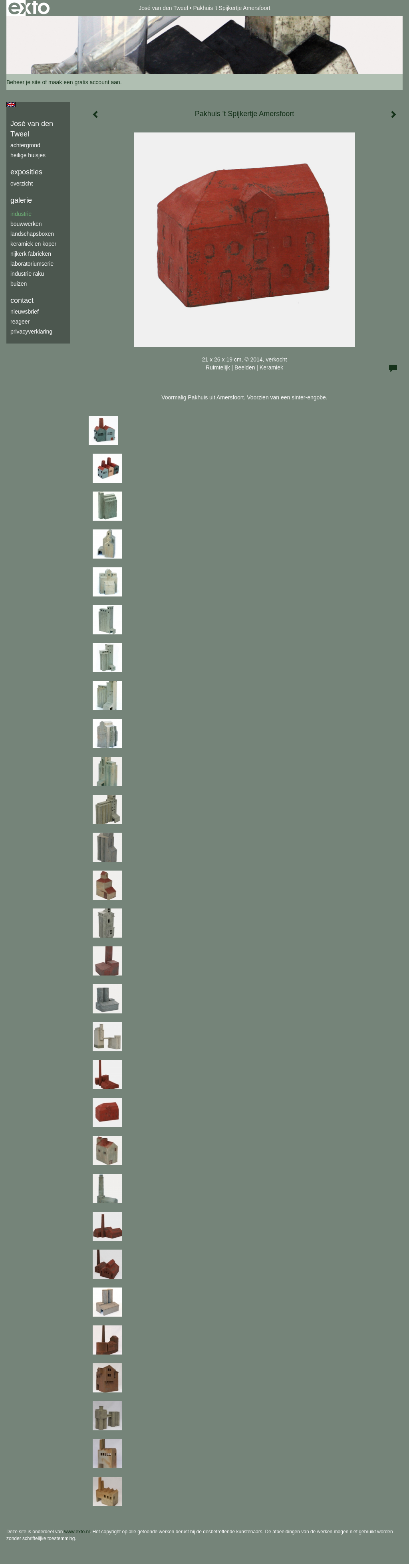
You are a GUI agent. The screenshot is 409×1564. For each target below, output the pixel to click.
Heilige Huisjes (28, 155)
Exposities (26, 172)
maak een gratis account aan (84, 82)
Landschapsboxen (32, 234)
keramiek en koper (33, 244)
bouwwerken (26, 224)
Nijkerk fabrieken (30, 254)
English (11, 104)
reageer (20, 321)
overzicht (21, 183)
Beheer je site (23, 82)
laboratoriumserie (32, 264)
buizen (18, 283)
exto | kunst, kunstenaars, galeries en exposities (29, 8)
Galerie (21, 200)
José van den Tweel (163, 8)
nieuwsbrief (24, 311)
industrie (21, 214)
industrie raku (27, 274)
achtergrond (25, 145)
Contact (22, 300)
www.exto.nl (77, 1531)
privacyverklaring (31, 331)
